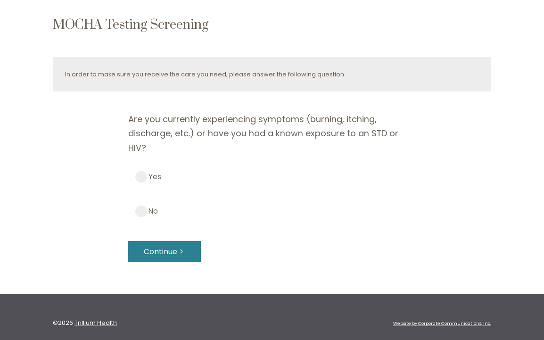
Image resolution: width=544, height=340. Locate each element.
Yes (154, 177)
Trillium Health (95, 323)
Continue (164, 251)
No (153, 211)
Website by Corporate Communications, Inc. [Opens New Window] (442, 323)
